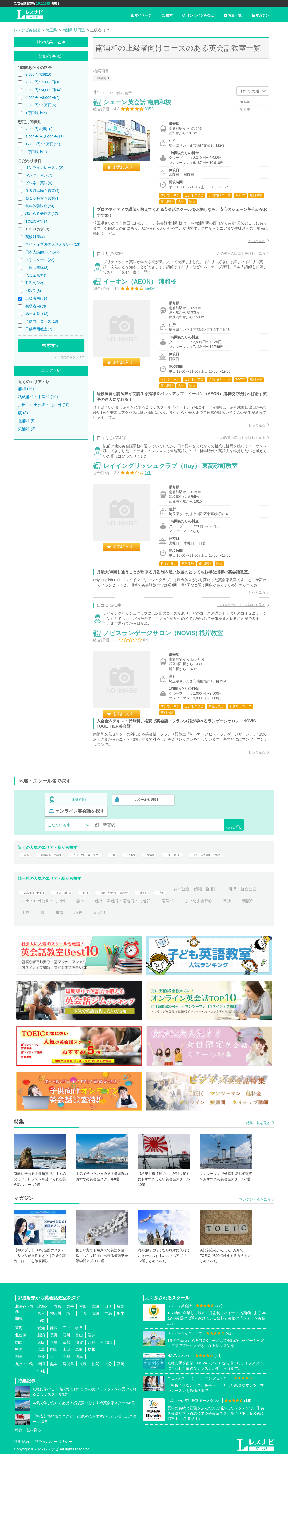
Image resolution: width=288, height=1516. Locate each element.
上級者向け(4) (36, 298)
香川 (54, 1418)
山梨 (41, 1382)
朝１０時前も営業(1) (42, 198)
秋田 (82, 1368)
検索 (167, 15)
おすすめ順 (249, 91)
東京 (41, 1375)
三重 (66, 1389)
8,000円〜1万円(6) (40, 105)
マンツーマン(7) (38, 175)
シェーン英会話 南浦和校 (142, 107)
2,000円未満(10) (38, 74)
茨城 (95, 1375)
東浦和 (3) (27, 429)
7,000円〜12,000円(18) (44, 136)
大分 (108, 1425)
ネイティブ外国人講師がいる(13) (52, 244)
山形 (108, 1368)
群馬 (108, 1375)
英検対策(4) (35, 237)
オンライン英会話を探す (211, 854)
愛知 (41, 1389)
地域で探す (80, 854)
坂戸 (120, 974)
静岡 (54, 1389)
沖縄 (41, 1432)
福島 (120, 1368)
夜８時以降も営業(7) (42, 190)
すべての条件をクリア (69, 357)
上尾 (67, 974)
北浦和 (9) (27, 421)
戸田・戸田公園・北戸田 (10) (44, 405)
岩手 (70, 1368)
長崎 (82, 1425)
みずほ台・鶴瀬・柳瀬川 (236, 951)
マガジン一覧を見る (254, 1261)
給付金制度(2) (36, 313)
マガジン (260, 15)
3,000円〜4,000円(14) (43, 90)
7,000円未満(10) (38, 129)
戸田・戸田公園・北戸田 (105, 901)
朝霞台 (46, 974)
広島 (41, 1411)
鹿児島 (68, 1425)
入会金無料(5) (36, 275)
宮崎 (120, 1425)
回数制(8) (33, 290)
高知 (66, 1418)
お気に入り (128, 172)
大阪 (41, 1404)
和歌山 (106, 1404)
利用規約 (21, 1503)
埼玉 (70, 1375)
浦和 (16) (26, 389)
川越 (101, 974)
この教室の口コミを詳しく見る (236, 259)
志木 (119, 962)
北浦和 (159, 901)
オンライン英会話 (198, 15)
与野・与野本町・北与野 (43, 913)
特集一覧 (233, 15)
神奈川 (55, 1375)
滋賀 (79, 1404)
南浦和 (206, 962)
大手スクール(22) (39, 260)
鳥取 (79, 1411)
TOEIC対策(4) (37, 221)
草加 (25, 974)
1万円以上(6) (36, 113)
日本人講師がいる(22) (43, 252)
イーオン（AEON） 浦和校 (144, 299)
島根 (91, 1411)
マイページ (141, 15)
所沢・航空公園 (35, 962)
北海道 (43, 1368)
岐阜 (79, 1389)
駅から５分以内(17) (41, 213)
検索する (51, 345)
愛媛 (41, 1418)
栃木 (120, 1375)
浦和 (25, 901)
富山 (79, 1396)
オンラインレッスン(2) (44, 167)
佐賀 (95, 1425)
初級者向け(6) (36, 306)
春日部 (141, 974)
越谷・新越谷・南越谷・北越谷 (161, 962)
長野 (54, 1396)
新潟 (41, 1396)
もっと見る (251, 246)
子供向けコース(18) (41, 321)
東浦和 (181, 901)
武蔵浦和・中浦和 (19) (38, 397)
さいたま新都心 (237, 962)
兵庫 (54, 1404)
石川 (66, 1396)
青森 (57, 1368)
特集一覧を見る (258, 1185)
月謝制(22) (34, 283)
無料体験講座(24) (39, 206)
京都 (66, 1404)
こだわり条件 (59, 868)
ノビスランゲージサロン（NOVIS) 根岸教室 (168, 681)
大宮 (199, 951)
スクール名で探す (146, 854)
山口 (66, 1411)
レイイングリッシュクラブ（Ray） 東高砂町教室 (175, 496)
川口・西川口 (210, 901)
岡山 (54, 1411)
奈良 (91, 1404)
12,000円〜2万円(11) (42, 144)
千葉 (82, 1375)
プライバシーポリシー (53, 1503)
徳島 (79, 1418)
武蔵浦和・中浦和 (56, 901)
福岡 (41, 1425)
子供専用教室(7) (38, 329)
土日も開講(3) (36, 267)
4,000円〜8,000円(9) (42, 97)
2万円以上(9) (36, 152)
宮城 (95, 1368)
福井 (91, 1396)
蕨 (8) (23, 413)
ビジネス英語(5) (38, 183)
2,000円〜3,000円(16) (43, 82)
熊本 (54, 1425)
